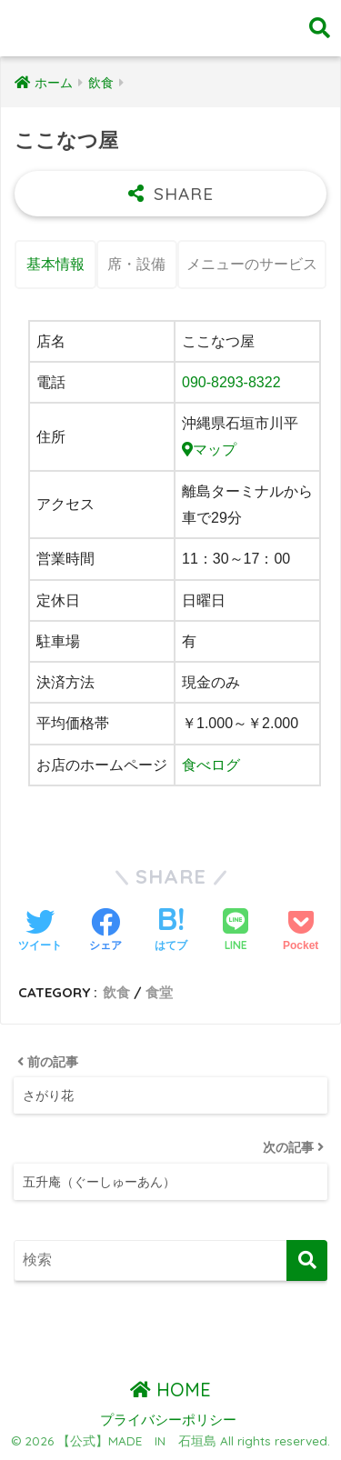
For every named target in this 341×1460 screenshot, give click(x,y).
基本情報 (55, 264)
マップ (209, 449)
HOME (170, 1389)
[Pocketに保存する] (300, 931)
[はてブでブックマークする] (171, 931)
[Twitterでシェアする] (40, 931)
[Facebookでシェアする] (105, 931)
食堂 (159, 992)
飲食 (116, 992)
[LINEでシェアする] (235, 931)
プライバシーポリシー (168, 1420)
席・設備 (136, 264)
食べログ (211, 765)
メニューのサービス (251, 264)
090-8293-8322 (231, 382)
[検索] (306, 1260)
